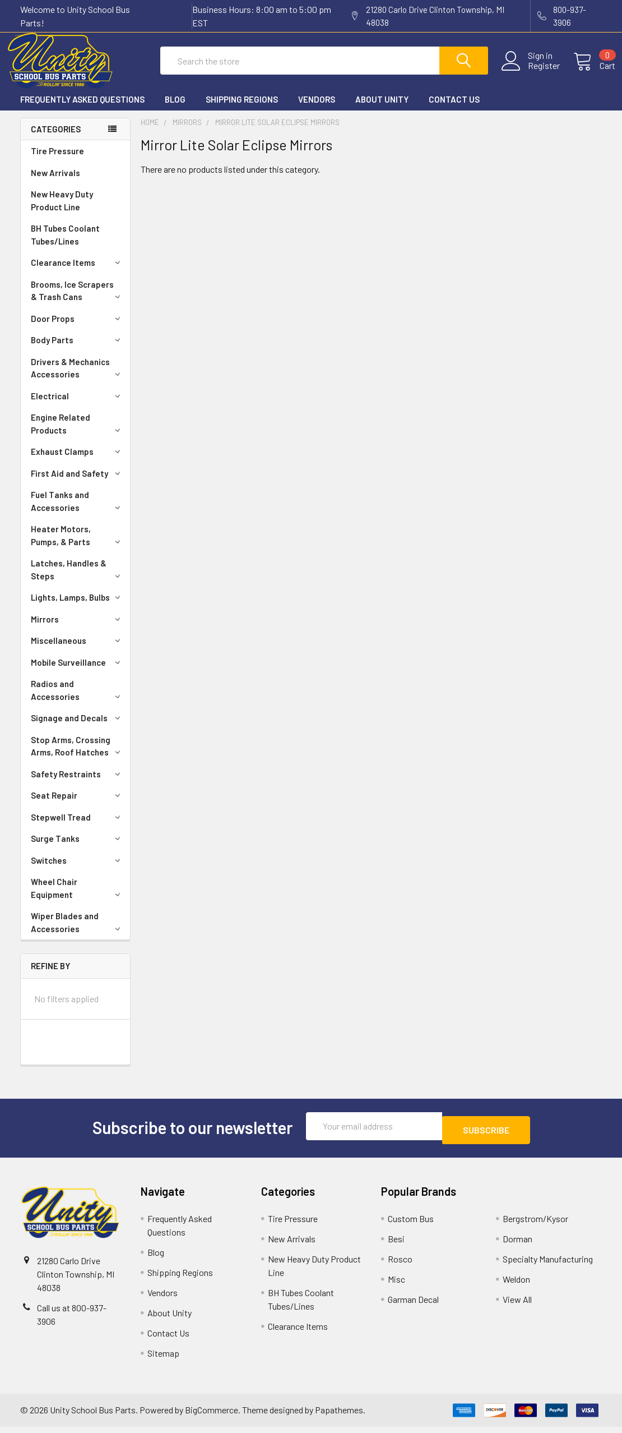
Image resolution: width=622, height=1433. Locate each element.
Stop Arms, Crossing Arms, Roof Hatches (77, 756)
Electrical (77, 406)
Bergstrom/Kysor (535, 1224)
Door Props (77, 329)
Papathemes (339, 1416)
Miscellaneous (77, 651)
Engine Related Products (77, 433)
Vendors (316, 109)
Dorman (517, 1245)
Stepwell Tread (77, 827)
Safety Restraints (77, 784)
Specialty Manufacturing (548, 1265)
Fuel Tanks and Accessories (77, 511)
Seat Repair (77, 805)
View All (517, 1305)
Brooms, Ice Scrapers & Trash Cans (77, 300)
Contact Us (454, 109)
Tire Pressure (57, 161)
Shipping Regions (242, 109)
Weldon (516, 1285)
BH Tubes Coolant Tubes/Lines (65, 244)
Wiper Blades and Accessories (77, 932)
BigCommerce (211, 1416)
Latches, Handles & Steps (77, 579)
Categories (56, 139)
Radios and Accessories (77, 700)
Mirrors (77, 629)
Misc (396, 1285)
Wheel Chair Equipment (77, 898)
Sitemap (163, 1359)
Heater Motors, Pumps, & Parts (77, 545)
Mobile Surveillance (77, 672)
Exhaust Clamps (77, 462)
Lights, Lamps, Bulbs (77, 607)
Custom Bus (411, 1224)
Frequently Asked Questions (82, 109)
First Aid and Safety (77, 483)
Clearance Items (77, 273)
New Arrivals (55, 183)
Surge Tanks (77, 849)
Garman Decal (413, 1305)
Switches (77, 870)
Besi (396, 1245)
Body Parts (77, 350)
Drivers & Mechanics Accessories (77, 378)
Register (530, 72)
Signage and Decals (77, 728)
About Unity (382, 109)
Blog (175, 109)
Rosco (400, 1265)
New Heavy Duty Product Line (62, 210)
